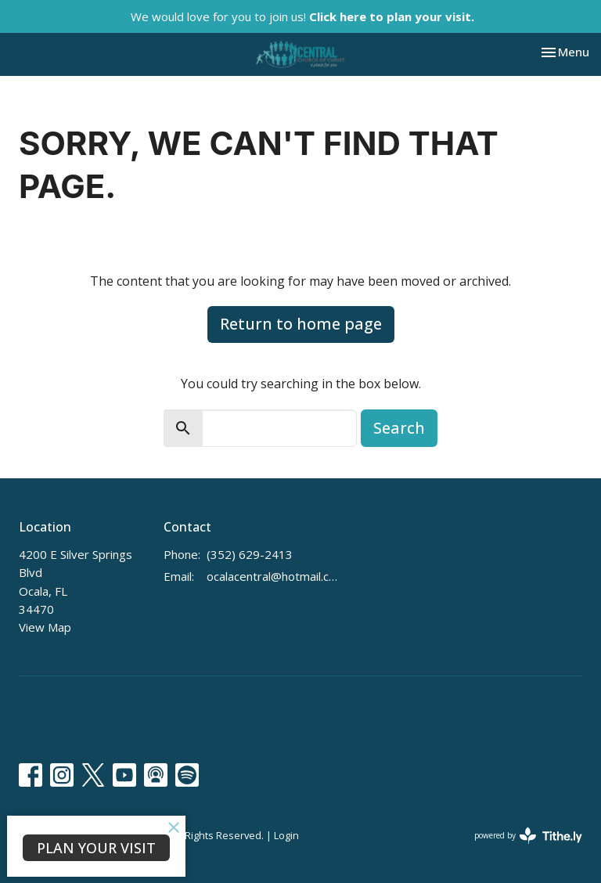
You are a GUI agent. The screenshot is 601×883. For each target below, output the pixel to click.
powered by (528, 835)
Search (399, 427)
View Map (45, 627)
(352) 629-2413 (250, 554)
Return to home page (301, 323)
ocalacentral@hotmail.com (274, 576)
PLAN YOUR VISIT (96, 847)
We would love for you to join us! (302, 16)
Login (286, 835)
